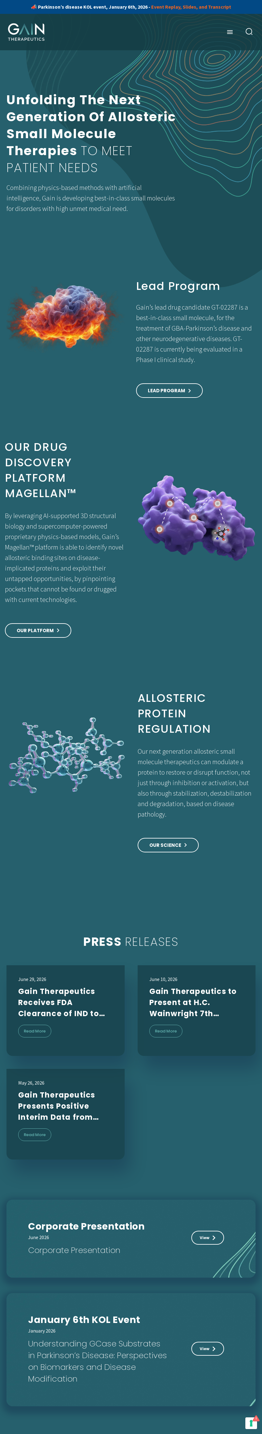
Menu (230, 32)
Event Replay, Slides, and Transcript (191, 7)
